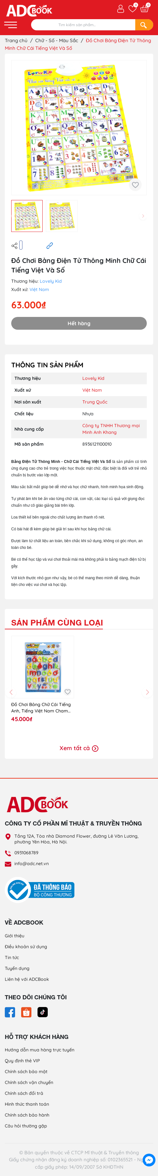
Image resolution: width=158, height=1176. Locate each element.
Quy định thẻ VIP (22, 1061)
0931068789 (26, 853)
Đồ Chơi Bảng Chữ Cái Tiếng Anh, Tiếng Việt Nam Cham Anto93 (41, 708)
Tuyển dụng (17, 968)
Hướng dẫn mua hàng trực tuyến (39, 1050)
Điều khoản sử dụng (26, 946)
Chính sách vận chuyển (29, 1082)
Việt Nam (39, 289)
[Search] (144, 24)
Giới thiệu (14, 936)
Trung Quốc (94, 402)
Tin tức (12, 957)
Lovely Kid (51, 281)
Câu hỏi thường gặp (26, 1126)
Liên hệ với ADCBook (27, 979)
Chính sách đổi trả (24, 1093)
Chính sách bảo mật (26, 1071)
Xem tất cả (79, 748)
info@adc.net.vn (31, 863)
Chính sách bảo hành (27, 1115)
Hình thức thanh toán (27, 1104)
